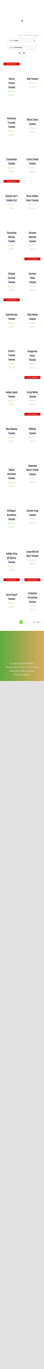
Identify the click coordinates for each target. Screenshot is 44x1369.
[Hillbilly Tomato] (32, 414)
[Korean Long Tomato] (32, 496)
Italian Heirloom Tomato (11, 474)
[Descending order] (34, 40)
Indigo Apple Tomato (11, 394)
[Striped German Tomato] (12, 259)
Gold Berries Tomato (11, 316)
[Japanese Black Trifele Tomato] (32, 451)
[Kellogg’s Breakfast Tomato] (12, 496)
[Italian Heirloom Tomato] (12, 451)
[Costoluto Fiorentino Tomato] (32, 580)
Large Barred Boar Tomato (32, 553)
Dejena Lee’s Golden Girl (12, 198)
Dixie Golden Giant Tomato (32, 198)
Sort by (13, 40)
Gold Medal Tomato (32, 316)
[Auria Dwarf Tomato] (12, 580)
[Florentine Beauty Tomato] (12, 218)
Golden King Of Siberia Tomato (11, 558)
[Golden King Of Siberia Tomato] (12, 537)
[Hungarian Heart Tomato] (32, 337)
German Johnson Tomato (32, 237)
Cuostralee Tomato (11, 161)
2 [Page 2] (25, 622)
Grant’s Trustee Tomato (11, 355)
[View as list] (24, 53)
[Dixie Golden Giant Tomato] (32, 181)
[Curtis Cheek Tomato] (32, 145)
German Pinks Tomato (32, 278)
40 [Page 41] (34, 622)
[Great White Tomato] (32, 378)
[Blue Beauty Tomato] (12, 414)
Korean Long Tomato (32, 512)
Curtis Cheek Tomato (32, 161)
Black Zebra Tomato (32, 121)
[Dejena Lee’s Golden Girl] (12, 181)
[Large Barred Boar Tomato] (32, 537)
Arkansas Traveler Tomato (11, 122)
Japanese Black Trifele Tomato (32, 470)
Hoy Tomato (32, 79)
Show (15, 47)
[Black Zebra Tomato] (32, 105)
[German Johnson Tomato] (32, 218)
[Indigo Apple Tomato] (12, 378)
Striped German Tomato (11, 278)
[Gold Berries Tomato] (12, 300)
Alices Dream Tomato (11, 83)
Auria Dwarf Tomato (11, 597)
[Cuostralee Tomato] (12, 145)
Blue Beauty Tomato (11, 431)
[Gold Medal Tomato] (32, 300)
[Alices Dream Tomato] (12, 64)
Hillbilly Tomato (32, 431)
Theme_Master (22, 674)
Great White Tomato (32, 394)
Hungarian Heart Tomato (32, 355)
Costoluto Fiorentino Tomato (32, 597)
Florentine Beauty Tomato (11, 237)
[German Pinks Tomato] (32, 259)
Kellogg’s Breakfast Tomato (11, 515)
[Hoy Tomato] (32, 64)
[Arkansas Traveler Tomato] (12, 105)
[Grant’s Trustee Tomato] (12, 337)
